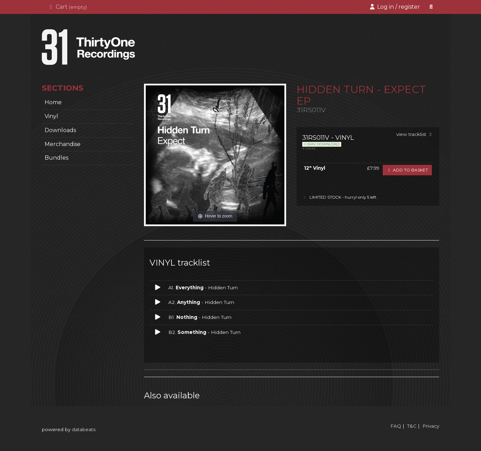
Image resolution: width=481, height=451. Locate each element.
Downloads (60, 130)
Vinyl (51, 116)
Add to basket (407, 170)
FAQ (395, 426)
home (53, 102)
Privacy (430, 426)
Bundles (56, 157)
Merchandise (63, 144)
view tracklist (415, 134)
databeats (84, 429)
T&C (412, 426)
